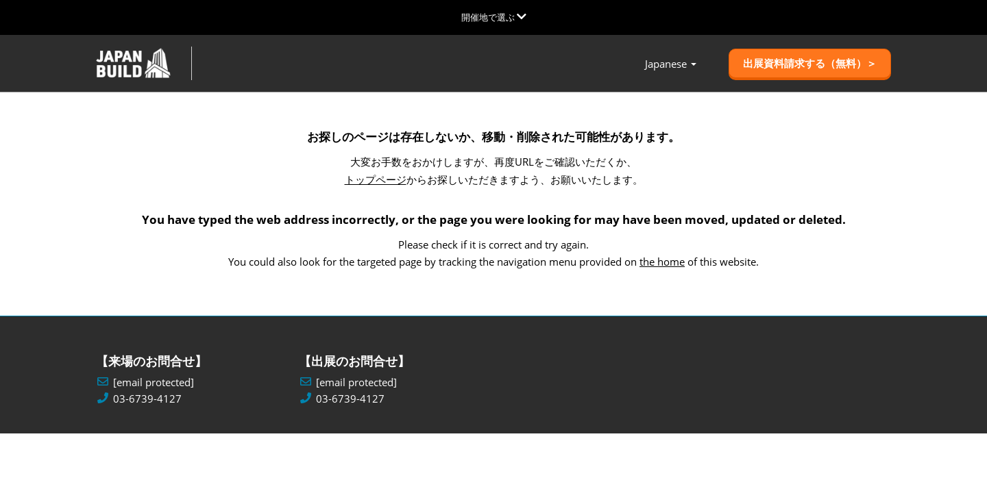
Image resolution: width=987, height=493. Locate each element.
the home (662, 261)
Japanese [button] (670, 64)
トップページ (375, 179)
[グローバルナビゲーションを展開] (493, 17)
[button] (810, 64)
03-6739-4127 (147, 398)
